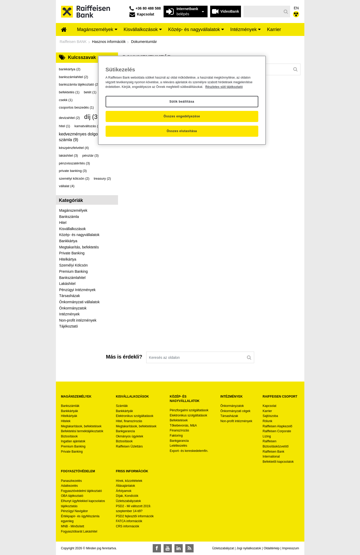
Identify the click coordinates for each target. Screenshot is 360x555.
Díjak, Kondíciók (127, 496)
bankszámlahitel (73, 77)
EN (296, 8)
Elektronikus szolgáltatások (134, 416)
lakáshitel (68, 155)
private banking (73, 171)
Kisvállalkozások (72, 229)
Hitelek (66, 421)
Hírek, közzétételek (129, 481)
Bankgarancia (125, 431)
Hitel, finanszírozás (129, 421)
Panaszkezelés (71, 481)
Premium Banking (73, 271)
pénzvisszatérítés (74, 163)
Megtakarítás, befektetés (79, 247)
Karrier (267, 411)
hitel (64, 126)
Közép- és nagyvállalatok (79, 235)
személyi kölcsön (74, 178)
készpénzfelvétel (74, 148)
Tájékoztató (68, 326)
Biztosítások (69, 436)
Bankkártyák (69, 411)
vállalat (67, 186)
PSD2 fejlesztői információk (135, 516)
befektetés (69, 92)
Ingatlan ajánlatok (73, 441)
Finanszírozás (179, 430)
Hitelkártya (67, 259)
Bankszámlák (70, 406)
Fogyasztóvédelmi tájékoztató (81, 491)
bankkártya (69, 69)
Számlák (122, 406)
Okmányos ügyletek (129, 436)
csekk (66, 100)
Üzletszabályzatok (128, 501)
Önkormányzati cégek (235, 411)
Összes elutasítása (182, 131)
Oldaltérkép (272, 548)
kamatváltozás (88, 126)
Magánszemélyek (73, 210)
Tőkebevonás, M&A (183, 425)
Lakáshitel (67, 284)
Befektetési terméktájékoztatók (82, 431)
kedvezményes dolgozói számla (81, 137)
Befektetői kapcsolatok (278, 461)
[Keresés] (263, 11)
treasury (102, 178)
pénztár (90, 155)
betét (90, 92)
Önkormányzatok (73, 308)
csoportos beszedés (76, 107)
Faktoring (176, 435)
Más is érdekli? (124, 357)
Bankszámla (69, 217)
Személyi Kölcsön (73, 265)
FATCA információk (129, 521)
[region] (182, 100)
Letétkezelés (178, 445)
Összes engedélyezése (182, 116)
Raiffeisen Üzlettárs (129, 446)
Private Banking (72, 253)
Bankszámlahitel (72, 278)
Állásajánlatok (125, 486)
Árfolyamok (123, 491)
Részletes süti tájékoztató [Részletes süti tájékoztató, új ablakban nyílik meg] (224, 87)
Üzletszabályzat (223, 548)
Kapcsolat (269, 406)
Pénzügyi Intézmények (77, 290)
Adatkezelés (69, 486)
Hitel (63, 223)
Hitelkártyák (69, 416)
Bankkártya (68, 241)
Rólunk (267, 421)
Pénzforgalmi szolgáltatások (189, 410)
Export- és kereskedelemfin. (189, 451)
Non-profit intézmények (78, 320)
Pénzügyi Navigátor (74, 511)
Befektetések (179, 420)
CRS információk (127, 526)
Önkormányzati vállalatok (79, 302)
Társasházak (69, 296)
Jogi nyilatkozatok (249, 548)
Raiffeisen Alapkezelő (277, 426)
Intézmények (69, 314)
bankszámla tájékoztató (79, 84)
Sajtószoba (270, 416)
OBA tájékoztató (72, 496)
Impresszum (290, 548)
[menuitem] (64, 30)
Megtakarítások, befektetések (81, 426)
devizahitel (69, 118)
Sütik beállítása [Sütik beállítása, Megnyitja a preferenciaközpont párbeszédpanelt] (181, 101)
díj (93, 116)
